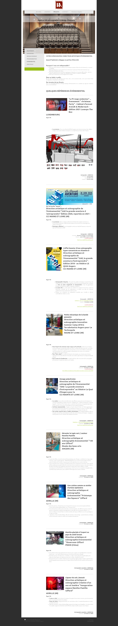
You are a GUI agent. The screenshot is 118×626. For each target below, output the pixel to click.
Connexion (91, 619)
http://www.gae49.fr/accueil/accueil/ (85, 240)
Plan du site (37, 619)
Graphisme (75, 422)
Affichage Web (90, 621)
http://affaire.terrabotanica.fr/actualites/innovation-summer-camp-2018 (77, 370)
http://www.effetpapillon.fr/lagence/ (86, 300)
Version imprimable (29, 619)
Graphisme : (77, 300)
